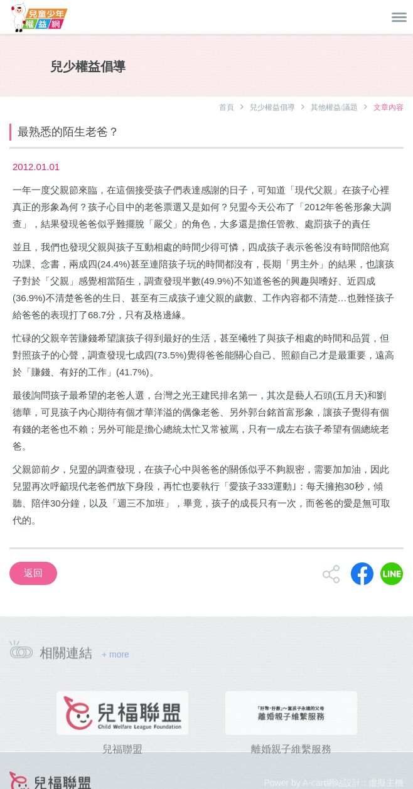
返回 (33, 572)
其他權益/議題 (334, 107)
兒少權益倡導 (272, 107)
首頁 (226, 107)
